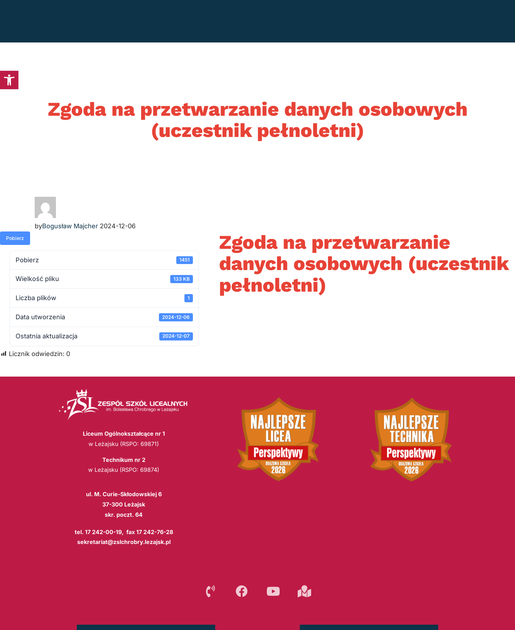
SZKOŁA (400, 21)
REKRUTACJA (302, 21)
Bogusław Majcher (70, 226)
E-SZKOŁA (493, 21)
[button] (9, 80)
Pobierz (15, 238)
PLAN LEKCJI (353, 21)
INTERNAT (447, 21)
